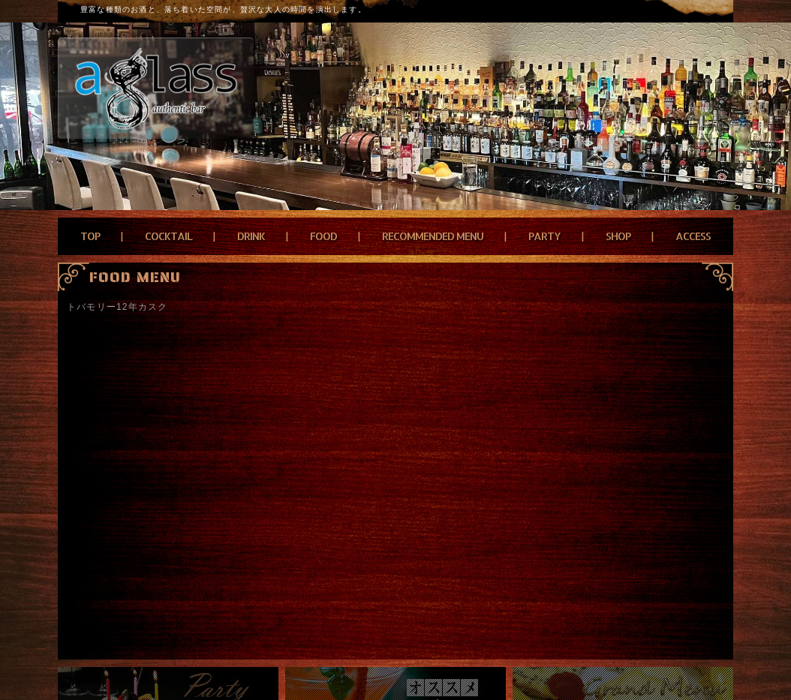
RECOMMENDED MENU (432, 236)
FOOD (323, 236)
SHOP (618, 236)
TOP (90, 236)
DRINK (251, 236)
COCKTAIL (168, 236)
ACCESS (693, 236)
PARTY (544, 236)
